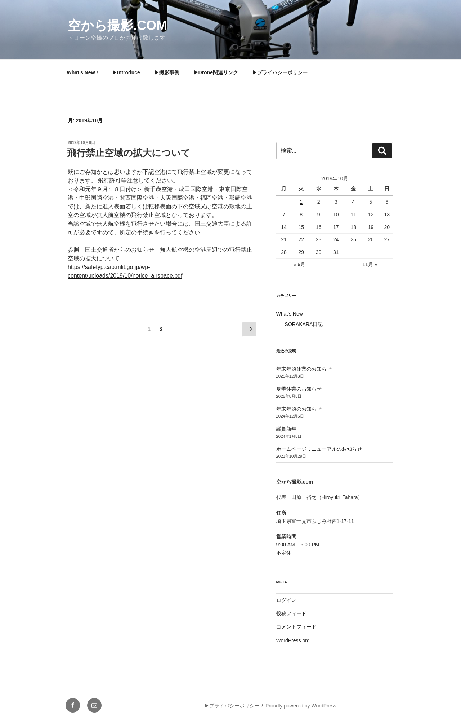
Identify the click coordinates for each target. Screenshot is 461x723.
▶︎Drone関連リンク (215, 72)
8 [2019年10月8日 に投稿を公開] (301, 214)
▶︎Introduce (126, 72)
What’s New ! (82, 72)
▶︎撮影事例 (166, 72)
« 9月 (299, 264)
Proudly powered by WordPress (300, 706)
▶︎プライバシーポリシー (280, 72)
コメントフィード (296, 627)
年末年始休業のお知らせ (304, 369)
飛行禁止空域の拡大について (129, 152)
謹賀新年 (286, 429)
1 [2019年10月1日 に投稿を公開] (301, 202)
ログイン (286, 600)
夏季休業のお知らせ (299, 389)
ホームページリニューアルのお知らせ (319, 449)
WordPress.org (293, 640)
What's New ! (291, 314)
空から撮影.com (117, 25)
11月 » (369, 264)
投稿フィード (291, 613)
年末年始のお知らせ (299, 409)
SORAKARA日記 (304, 324)
